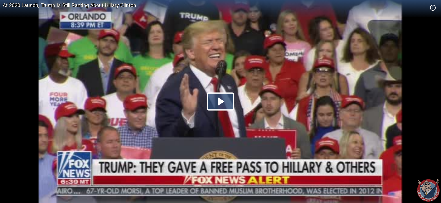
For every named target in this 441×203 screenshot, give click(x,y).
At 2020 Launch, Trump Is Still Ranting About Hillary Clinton (69, 5)
